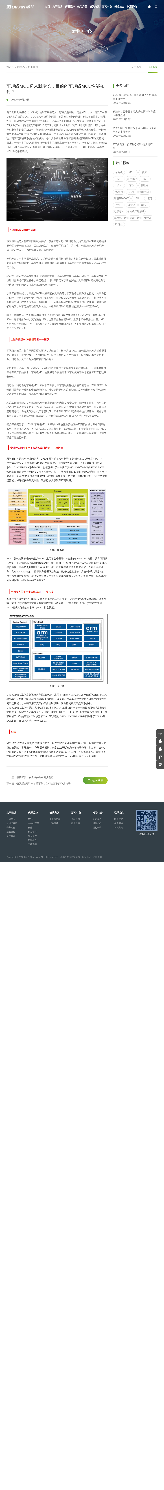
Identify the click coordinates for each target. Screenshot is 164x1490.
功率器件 (32, 840)
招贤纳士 (98, 812)
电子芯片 (119, 218)
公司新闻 (136, 67)
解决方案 (54, 812)
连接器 (131, 211)
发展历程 (11, 831)
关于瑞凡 (11, 812)
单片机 (119, 179)
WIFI (119, 211)
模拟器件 (32, 831)
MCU (131, 179)
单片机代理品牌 (135, 218)
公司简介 (11, 819)
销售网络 (118, 823)
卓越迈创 (97, 857)
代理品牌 (33, 812)
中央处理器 (33, 823)
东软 (131, 192)
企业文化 (11, 827)
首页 (9, 67)
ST (118, 185)
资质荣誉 (11, 836)
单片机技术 (120, 224)
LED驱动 (54, 823)
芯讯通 (144, 192)
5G (137, 205)
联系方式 (118, 819)
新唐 (144, 179)
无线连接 (32, 844)
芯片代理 (132, 185)
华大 (118, 192)
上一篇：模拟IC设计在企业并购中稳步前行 (30, 809)
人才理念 (97, 819)
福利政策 (97, 827)
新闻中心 (20, 67)
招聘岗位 (97, 823)
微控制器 (144, 198)
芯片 (131, 198)
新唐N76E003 (121, 205)
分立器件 (32, 836)
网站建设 (86, 857)
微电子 (144, 211)
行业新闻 (33, 67)
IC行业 (119, 231)
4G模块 (119, 198)
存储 (30, 827)
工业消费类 (55, 819)
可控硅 (147, 224)
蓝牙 (150, 205)
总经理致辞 (12, 823)
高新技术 (135, 224)
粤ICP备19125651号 (70, 857)
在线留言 (118, 827)
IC (144, 185)
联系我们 (119, 812)
